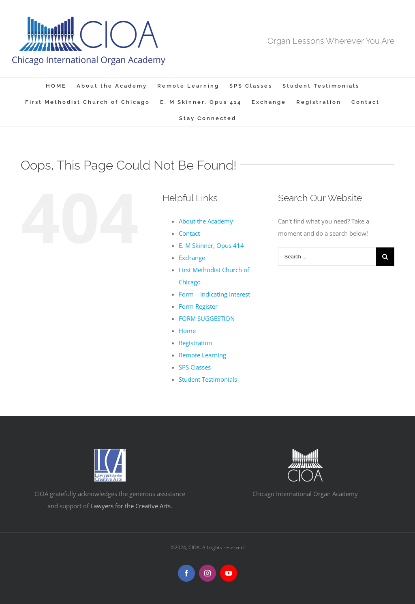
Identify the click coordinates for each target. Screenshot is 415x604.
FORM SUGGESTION (207, 318)
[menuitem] (61, 86)
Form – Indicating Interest (214, 294)
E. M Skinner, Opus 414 (211, 245)
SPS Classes (195, 367)
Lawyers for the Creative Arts (130, 506)
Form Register (198, 306)
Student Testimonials (208, 379)
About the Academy (206, 221)
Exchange (192, 258)
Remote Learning (202, 355)
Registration (195, 343)
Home (187, 331)
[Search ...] (327, 256)
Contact (189, 233)
